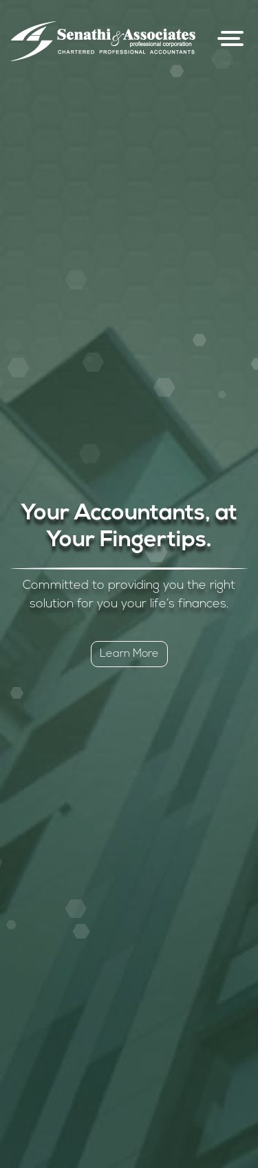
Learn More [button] (129, 654)
